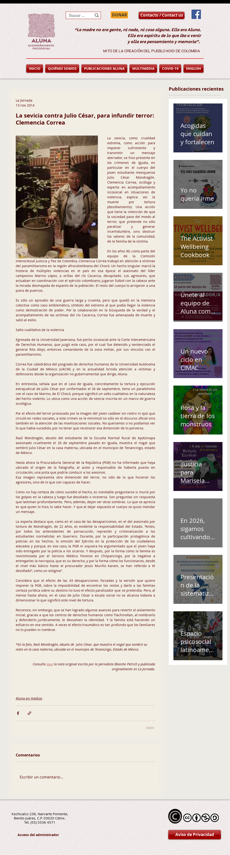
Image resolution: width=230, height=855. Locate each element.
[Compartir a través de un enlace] (29, 713)
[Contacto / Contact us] (161, 15)
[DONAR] (119, 15)
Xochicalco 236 (24, 813)
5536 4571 (46, 822)
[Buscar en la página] (77, 15)
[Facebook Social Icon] (196, 14)
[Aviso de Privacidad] (194, 834)
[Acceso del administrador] (38, 835)
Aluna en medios (29, 698)
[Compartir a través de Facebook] (18, 713)
